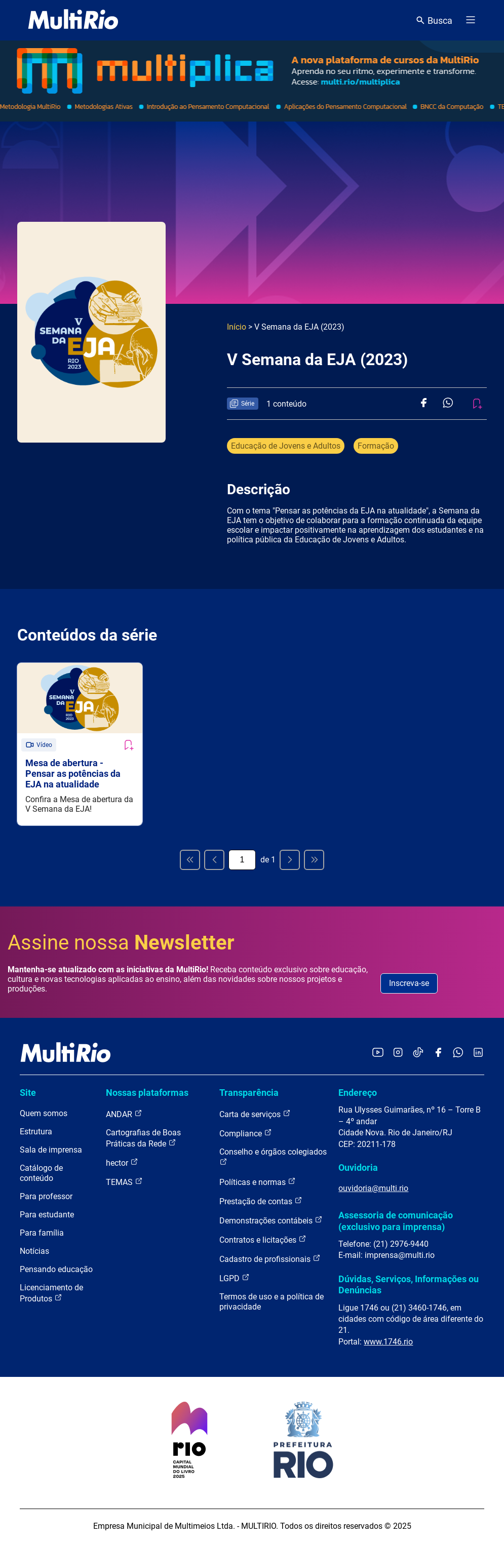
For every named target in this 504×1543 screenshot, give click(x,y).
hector (122, 1162)
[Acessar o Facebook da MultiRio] (438, 1053)
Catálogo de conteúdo (41, 1173)
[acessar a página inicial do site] (73, 20)
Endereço (357, 1092)
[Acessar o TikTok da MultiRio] (418, 1053)
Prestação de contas (260, 1201)
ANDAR (124, 1114)
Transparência (249, 1092)
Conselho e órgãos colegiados (273, 1156)
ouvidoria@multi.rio (373, 1188)
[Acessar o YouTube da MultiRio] (378, 1053)
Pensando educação (56, 1269)
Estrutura (36, 1131)
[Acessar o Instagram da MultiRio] (398, 1053)
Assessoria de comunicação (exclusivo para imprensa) (395, 1221)
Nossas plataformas (147, 1092)
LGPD (234, 1278)
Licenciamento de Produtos (51, 1293)
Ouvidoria (358, 1167)
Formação (376, 446)
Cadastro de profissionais (270, 1258)
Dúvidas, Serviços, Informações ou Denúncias (408, 1284)
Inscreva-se (409, 983)
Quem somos (43, 1113)
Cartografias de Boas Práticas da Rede (143, 1138)
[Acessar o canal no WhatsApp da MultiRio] (458, 1053)
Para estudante (47, 1214)
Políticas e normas (257, 1181)
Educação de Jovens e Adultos (285, 446)
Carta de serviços (255, 1114)
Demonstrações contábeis (271, 1220)
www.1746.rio (388, 1342)
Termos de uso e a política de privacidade (271, 1302)
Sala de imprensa (51, 1150)
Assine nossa (121, 943)
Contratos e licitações (262, 1239)
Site (28, 1092)
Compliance (245, 1133)
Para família (42, 1233)
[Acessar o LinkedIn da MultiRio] (478, 1053)
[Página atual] (242, 860)
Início (236, 327)
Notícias (34, 1251)
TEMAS (124, 1181)
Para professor (46, 1196)
